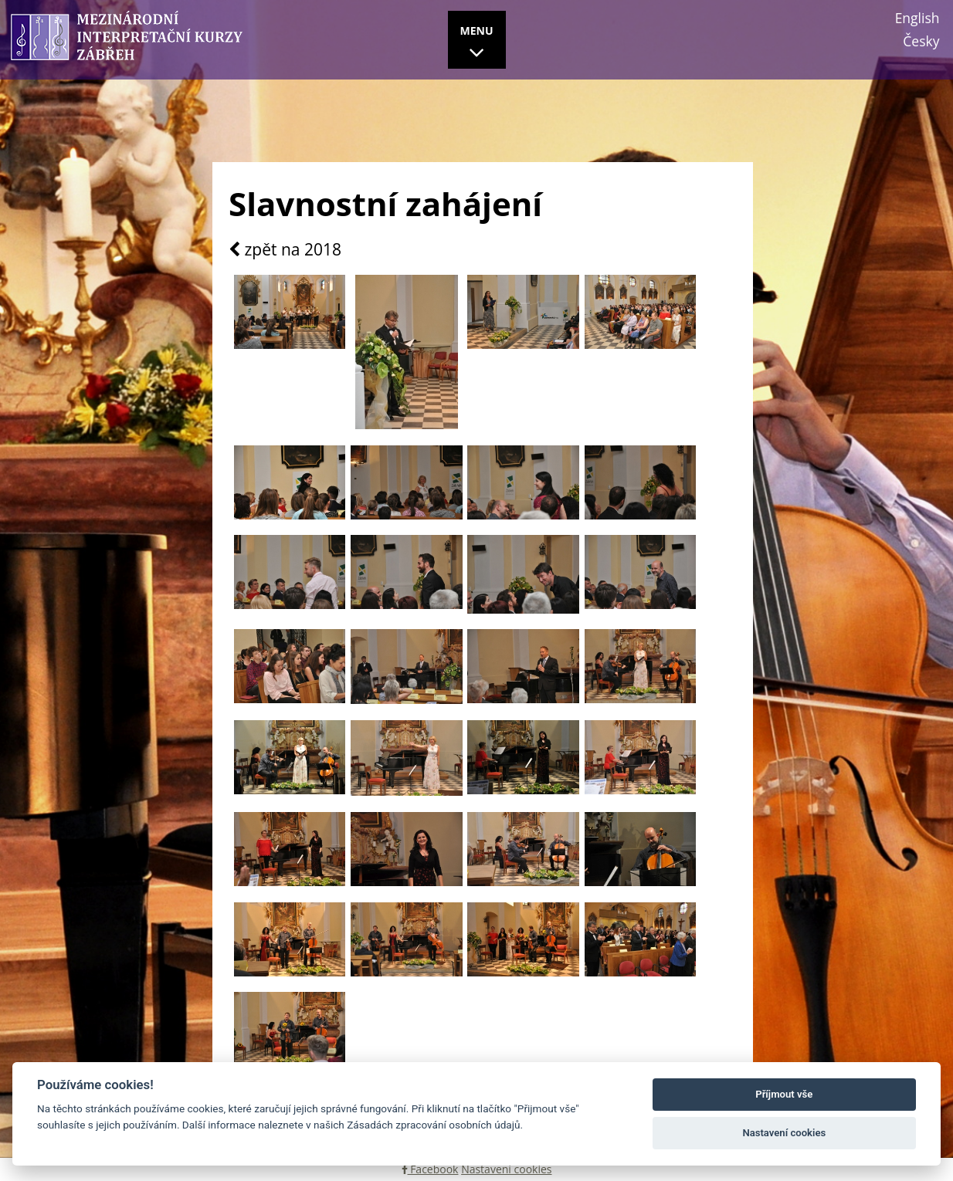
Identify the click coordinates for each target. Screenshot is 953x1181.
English (917, 17)
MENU (477, 44)
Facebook (430, 1169)
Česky (921, 41)
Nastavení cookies (506, 1169)
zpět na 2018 (285, 250)
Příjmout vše (783, 1094)
